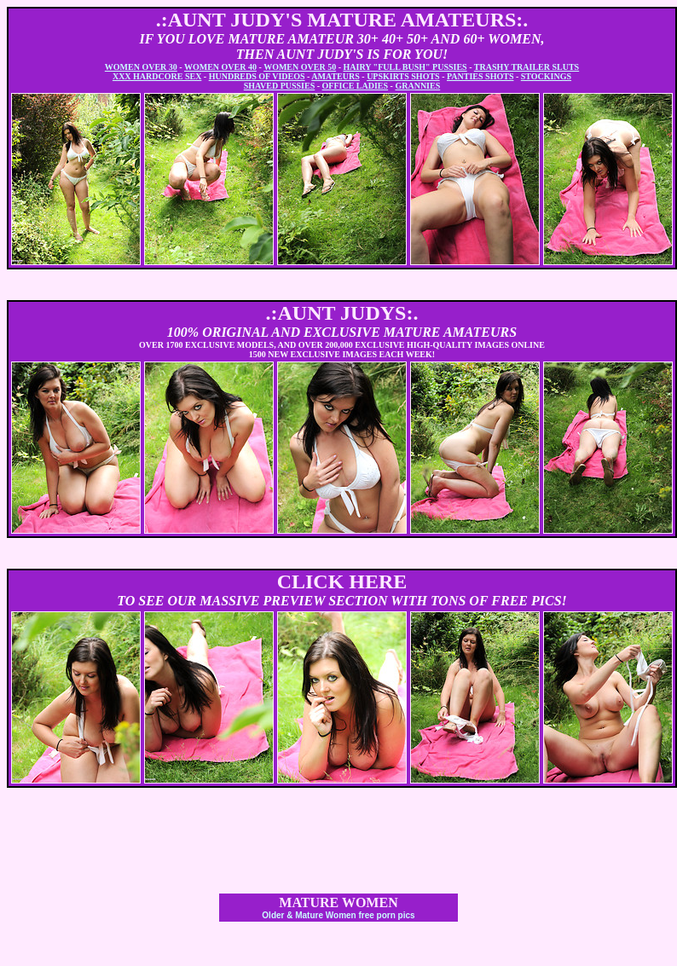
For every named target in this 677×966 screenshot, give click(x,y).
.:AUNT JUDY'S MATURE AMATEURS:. (342, 20)
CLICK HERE (342, 581)
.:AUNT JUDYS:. (342, 313)
